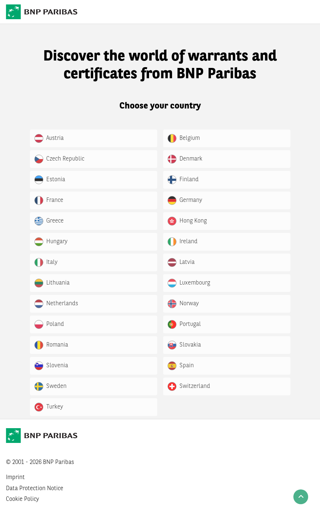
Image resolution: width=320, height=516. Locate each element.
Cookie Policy (22, 499)
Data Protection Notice (34, 489)
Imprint (15, 478)
